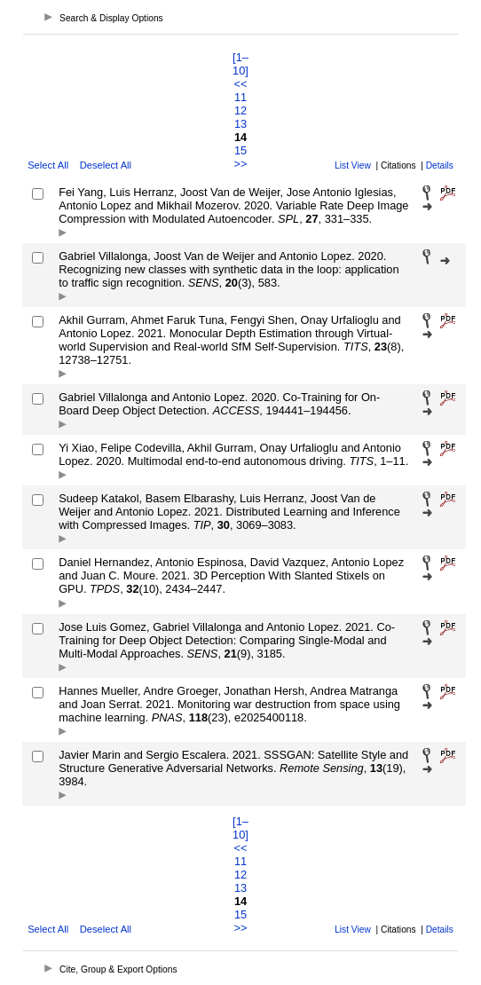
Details (439, 165)
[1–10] (240, 64)
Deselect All (105, 165)
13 (240, 123)
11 (240, 97)
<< (241, 84)
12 (240, 110)
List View (353, 165)
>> (241, 163)
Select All (48, 165)
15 (240, 150)
